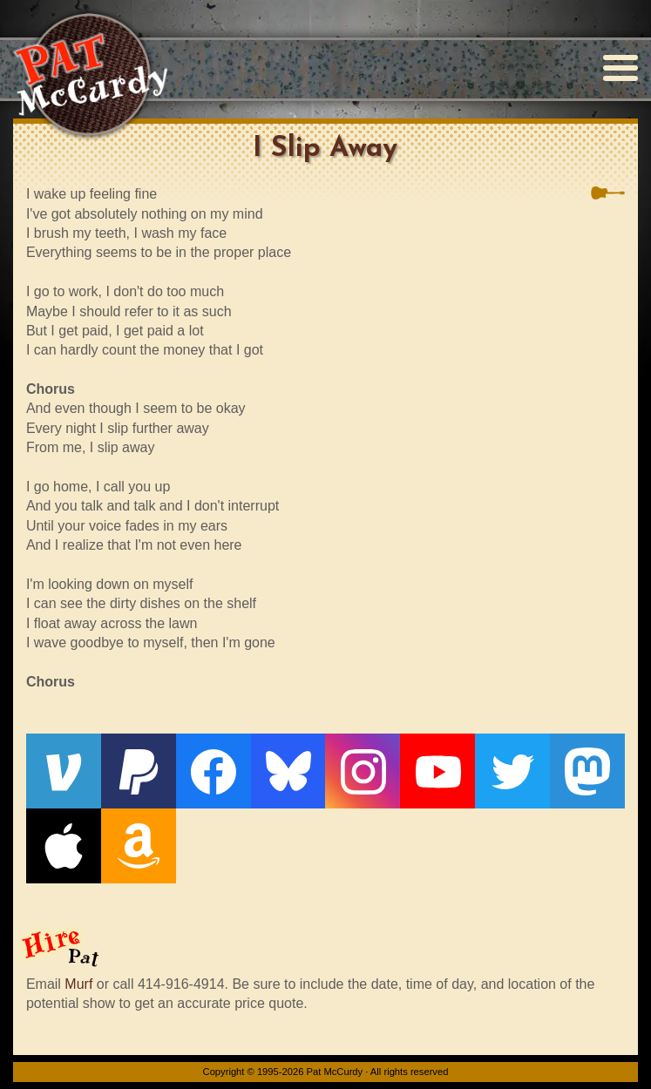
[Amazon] (138, 845)
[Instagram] (362, 771)
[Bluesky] (288, 771)
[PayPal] (138, 771)
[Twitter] (512, 771)
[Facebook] (213, 771)
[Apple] (63, 845)
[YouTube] (437, 771)
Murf (78, 984)
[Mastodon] (587, 771)
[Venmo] (63, 771)
